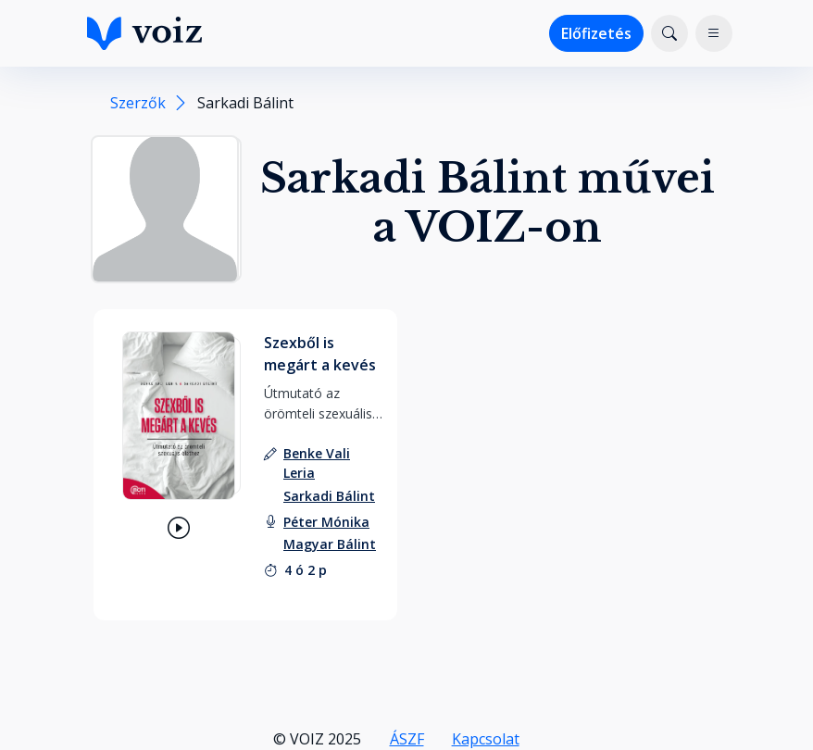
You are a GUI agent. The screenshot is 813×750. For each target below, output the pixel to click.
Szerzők (138, 103)
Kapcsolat (485, 739)
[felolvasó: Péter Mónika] (326, 522)
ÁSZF (407, 739)
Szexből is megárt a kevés (320, 353)
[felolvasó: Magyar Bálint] (329, 544)
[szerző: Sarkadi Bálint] (329, 496)
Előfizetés (596, 33)
